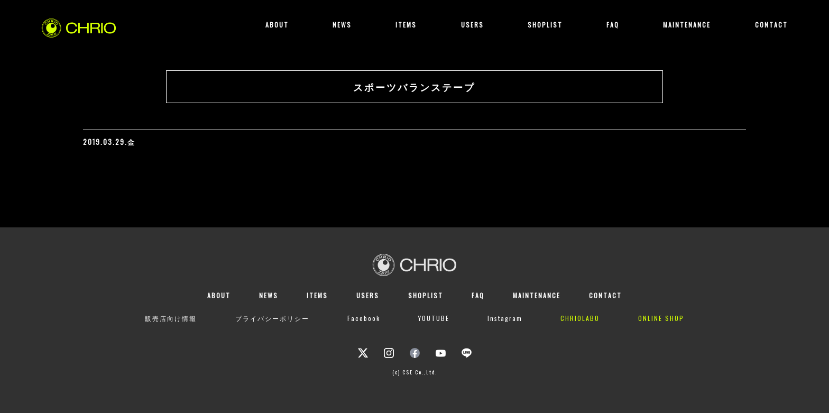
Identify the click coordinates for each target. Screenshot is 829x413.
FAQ (612, 24)
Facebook (363, 318)
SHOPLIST (545, 24)
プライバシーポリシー (272, 318)
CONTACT (771, 24)
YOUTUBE (433, 318)
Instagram (504, 318)
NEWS (342, 24)
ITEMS (406, 24)
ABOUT (277, 24)
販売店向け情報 (171, 318)
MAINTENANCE (687, 24)
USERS (472, 24)
